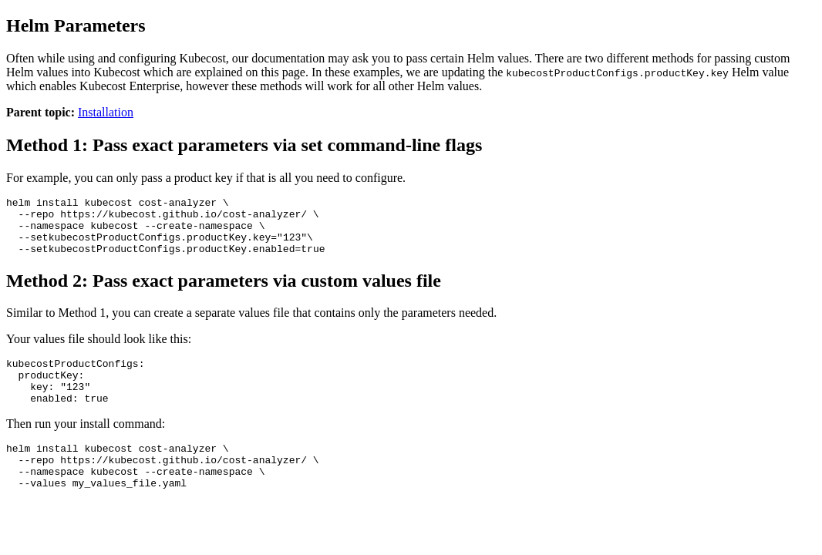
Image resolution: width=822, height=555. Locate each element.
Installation (105, 112)
